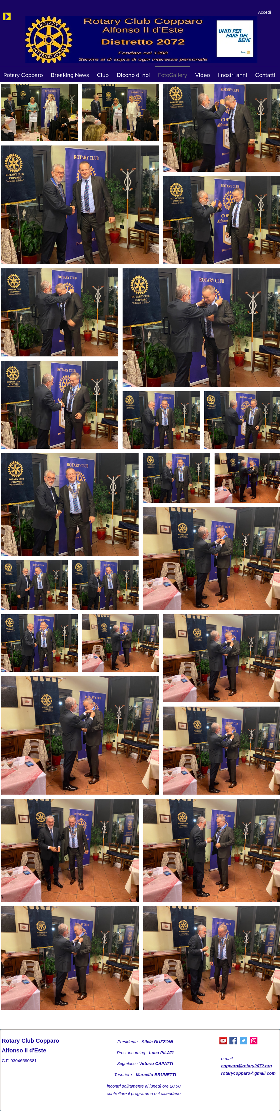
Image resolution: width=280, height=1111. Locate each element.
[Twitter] (243, 1040)
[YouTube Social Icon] (223, 1040)
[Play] (7, 16)
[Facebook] (233, 1040)
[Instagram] (253, 1040)
